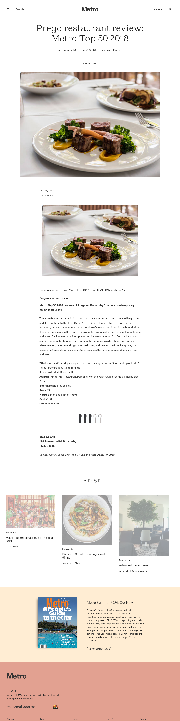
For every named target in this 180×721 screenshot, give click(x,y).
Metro (93, 63)
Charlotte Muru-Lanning (133, 571)
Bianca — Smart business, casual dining (83, 556)
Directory (157, 9)
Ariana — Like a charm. (133, 565)
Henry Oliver (71, 563)
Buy (21, 9)
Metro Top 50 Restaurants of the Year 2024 (29, 539)
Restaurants (46, 195)
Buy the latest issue (99, 649)
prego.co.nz (47, 437)
